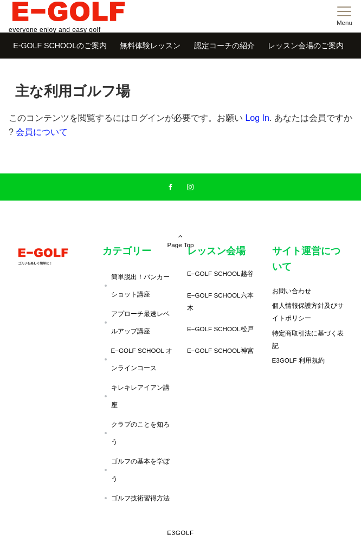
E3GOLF (180, 532)
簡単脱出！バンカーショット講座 (140, 285)
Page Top (180, 225)
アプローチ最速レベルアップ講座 (140, 322)
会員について (42, 132)
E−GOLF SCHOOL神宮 (220, 350)
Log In (257, 118)
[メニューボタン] (344, 16)
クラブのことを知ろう (140, 433)
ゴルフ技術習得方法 (140, 497)
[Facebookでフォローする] (170, 187)
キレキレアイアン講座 (140, 396)
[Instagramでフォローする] (190, 187)
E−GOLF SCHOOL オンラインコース (141, 359)
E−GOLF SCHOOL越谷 (220, 273)
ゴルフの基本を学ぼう (140, 469)
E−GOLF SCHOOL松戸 (220, 328)
